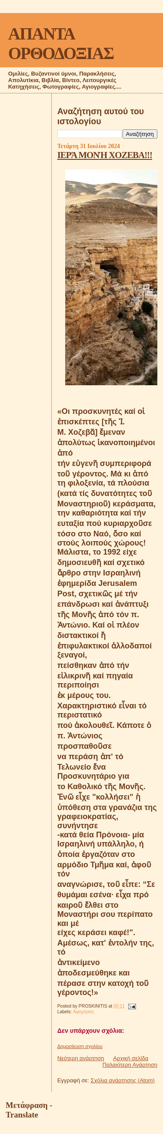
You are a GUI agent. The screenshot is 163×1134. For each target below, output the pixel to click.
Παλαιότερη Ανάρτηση (130, 1064)
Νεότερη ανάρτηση (80, 1058)
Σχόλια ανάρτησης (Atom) (123, 1080)
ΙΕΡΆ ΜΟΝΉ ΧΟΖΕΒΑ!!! (104, 155)
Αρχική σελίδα (130, 1058)
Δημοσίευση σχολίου (80, 1046)
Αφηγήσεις (83, 1011)
